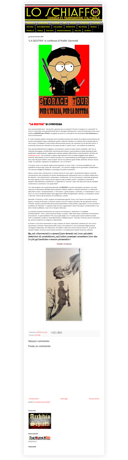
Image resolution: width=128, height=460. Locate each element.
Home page (64, 399)
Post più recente (34, 399)
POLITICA (50, 31)
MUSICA (93, 27)
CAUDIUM (55, 23)
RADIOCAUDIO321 (64, 31)
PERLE (40, 31)
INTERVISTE (70, 27)
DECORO (30, 27)
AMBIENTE (30, 23)
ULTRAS (87, 31)
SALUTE (78, 31)
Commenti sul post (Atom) (42, 402)
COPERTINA (84, 23)
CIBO (65, 23)
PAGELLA (30, 31)
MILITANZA (83, 27)
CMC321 (73, 23)
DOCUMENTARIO (43, 27)
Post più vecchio (94, 399)
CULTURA (96, 23)
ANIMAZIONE (43, 23)
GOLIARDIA (57, 27)
